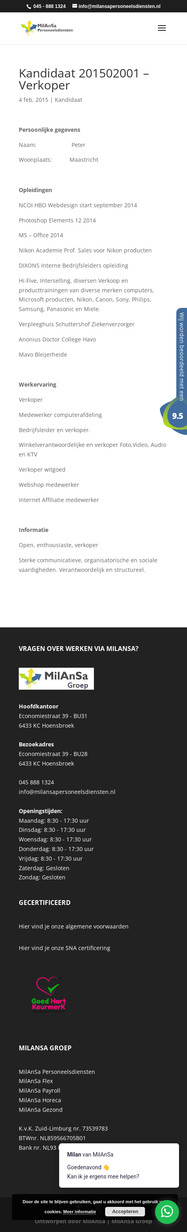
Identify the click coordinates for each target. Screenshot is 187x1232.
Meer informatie (79, 1211)
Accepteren (125, 1211)
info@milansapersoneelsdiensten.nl (67, 792)
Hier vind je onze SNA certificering (64, 948)
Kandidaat (68, 99)
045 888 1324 (36, 782)
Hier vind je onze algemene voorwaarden (74, 926)
